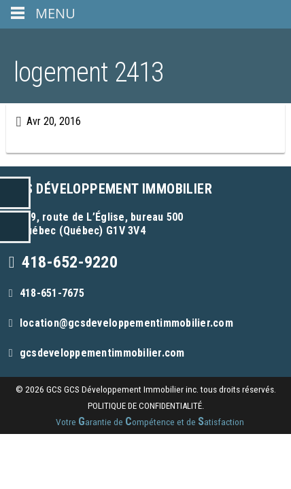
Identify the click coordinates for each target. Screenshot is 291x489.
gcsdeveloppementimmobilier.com (102, 352)
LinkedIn (15, 193)
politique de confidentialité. (146, 406)
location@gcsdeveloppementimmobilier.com (126, 322)
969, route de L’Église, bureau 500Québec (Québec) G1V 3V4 (102, 224)
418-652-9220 (70, 262)
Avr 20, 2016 (54, 121)
